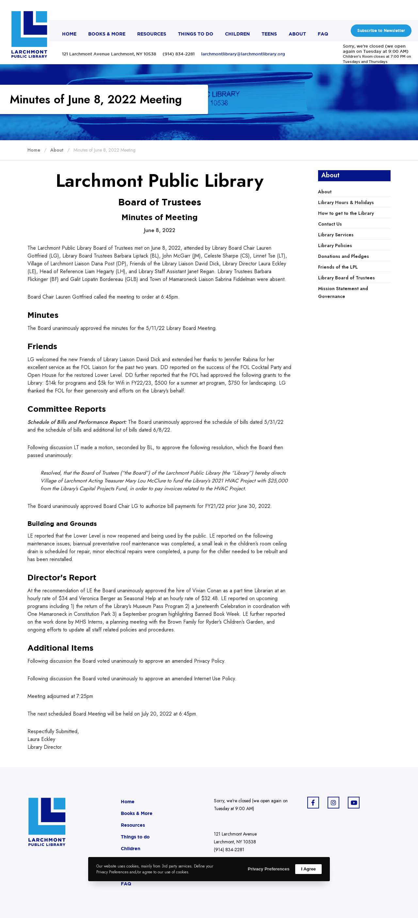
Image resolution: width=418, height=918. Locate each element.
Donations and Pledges (343, 256)
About (324, 191)
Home (128, 801)
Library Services (336, 234)
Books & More (137, 813)
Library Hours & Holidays (346, 202)
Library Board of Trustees (346, 277)
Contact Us (330, 224)
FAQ (126, 883)
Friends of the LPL (338, 267)
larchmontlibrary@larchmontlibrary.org (243, 54)
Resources (133, 825)
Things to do (135, 836)
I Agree (308, 868)
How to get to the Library (346, 213)
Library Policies (335, 245)
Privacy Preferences (268, 868)
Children (130, 848)
